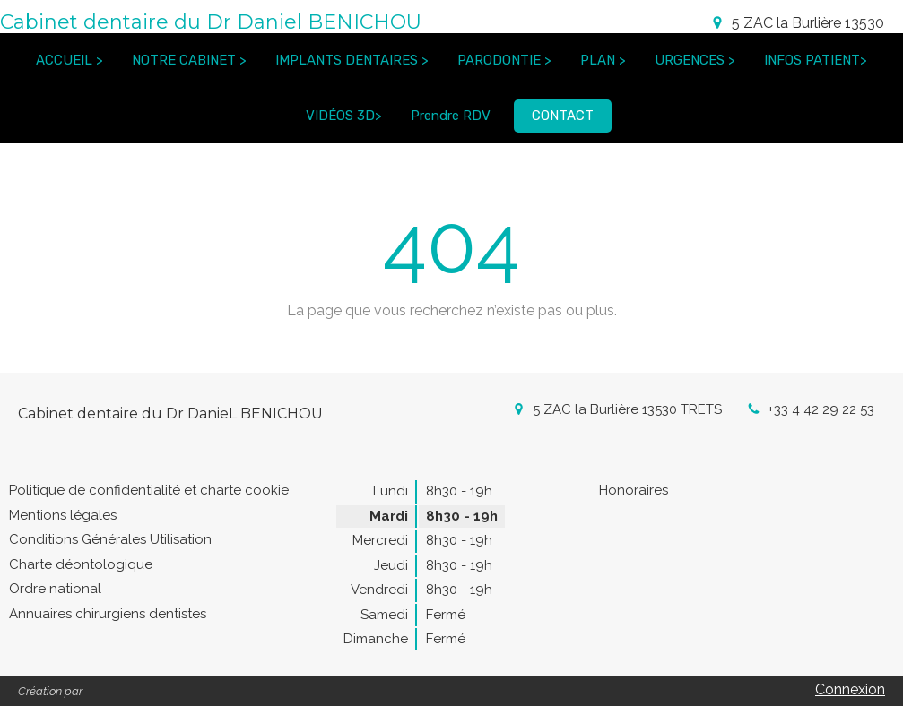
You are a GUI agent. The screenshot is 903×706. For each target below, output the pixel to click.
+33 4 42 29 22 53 (821, 409)
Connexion (850, 689)
